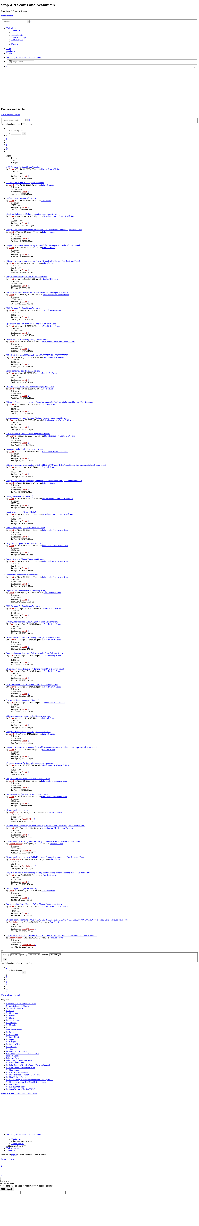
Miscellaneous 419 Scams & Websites (58, 216)
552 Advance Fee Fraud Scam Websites (23, 606)
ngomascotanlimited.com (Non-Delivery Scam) (26, 590)
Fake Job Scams (47, 185)
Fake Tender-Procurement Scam (56, 295)
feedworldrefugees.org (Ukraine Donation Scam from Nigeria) (32, 214)
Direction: (51, 954)
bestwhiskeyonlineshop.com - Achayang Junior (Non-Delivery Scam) (35, 669)
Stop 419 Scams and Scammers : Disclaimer (19, 1093)
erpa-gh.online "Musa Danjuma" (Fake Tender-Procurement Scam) (34, 904)
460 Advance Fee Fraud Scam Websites (23, 167)
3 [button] (6, 140)
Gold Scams (46, 200)
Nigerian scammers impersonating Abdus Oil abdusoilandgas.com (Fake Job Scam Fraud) (43, 245)
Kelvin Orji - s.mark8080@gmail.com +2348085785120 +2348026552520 (37, 355)
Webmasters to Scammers (53, 357)
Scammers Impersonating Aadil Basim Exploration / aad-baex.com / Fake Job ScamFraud (43, 841)
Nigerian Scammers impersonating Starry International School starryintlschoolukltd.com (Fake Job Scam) (50, 402)
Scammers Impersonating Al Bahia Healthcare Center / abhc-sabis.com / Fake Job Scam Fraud (45, 857)
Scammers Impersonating (17, 810)
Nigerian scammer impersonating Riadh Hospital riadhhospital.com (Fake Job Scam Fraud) (44, 481)
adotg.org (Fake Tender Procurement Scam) (25, 449)
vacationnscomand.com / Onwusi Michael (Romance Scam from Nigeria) (37, 418)
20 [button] (7, 149)
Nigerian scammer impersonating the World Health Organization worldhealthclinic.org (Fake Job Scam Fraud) (52, 747)
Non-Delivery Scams (51, 326)
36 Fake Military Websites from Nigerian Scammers (28, 433)
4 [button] (6, 142)
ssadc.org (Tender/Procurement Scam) (22, 575)
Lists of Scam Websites (50, 169)
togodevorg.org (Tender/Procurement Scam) (25, 543)
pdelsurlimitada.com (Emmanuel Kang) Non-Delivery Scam (31, 324)
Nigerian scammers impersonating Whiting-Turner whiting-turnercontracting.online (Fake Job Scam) (48, 873)
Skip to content (7, 15)
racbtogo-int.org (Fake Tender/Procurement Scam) (27, 794)
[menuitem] (16, 30)
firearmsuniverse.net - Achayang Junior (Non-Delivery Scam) (32, 684)
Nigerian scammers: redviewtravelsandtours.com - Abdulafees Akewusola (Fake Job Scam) (44, 230)
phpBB (14, 1155)
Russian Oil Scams (50, 279)
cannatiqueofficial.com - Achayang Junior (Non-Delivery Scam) (33, 637)
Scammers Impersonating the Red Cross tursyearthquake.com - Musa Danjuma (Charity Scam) (46, 826)
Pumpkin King (15, 812)
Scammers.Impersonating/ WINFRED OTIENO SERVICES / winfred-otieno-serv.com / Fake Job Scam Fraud (52, 935)
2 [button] (6, 138)
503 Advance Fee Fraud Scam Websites (23, 308)
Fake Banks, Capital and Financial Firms (58, 342)
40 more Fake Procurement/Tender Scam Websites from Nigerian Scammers (38, 292)
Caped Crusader (15, 844)
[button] (6, 128)
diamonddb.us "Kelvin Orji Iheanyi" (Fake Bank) (27, 339)
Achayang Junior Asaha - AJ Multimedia (23, 700)
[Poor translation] (10, 1189)
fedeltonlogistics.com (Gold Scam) (21, 198)
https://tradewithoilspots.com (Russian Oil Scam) (27, 277)
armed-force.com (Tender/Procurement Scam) (26, 528)
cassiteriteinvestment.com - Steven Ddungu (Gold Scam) (30, 386)
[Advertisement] (98, 87)
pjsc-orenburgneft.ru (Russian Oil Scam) (23, 371)
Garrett (11, 169)
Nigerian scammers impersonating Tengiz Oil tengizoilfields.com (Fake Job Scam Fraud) (43, 261)
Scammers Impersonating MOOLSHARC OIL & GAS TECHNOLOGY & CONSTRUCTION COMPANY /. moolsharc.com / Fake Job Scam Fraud (67, 920)
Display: (12, 954)
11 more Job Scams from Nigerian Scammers (25, 183)
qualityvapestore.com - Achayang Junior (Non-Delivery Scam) (32, 622)
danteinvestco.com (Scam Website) (21, 512)
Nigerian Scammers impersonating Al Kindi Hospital (29, 732)
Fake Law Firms (48, 891)
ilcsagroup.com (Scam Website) (20, 496)
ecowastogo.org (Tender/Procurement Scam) (25, 559)
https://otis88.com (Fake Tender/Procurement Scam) (28, 779)
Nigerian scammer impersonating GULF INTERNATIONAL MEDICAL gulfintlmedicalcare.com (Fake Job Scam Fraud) (56, 465)
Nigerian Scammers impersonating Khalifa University (29, 716)
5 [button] (6, 145)
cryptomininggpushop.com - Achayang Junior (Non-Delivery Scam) (35, 653)
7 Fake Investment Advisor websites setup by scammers (30, 763)
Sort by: (30, 954)
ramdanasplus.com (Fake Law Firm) (22, 888)
